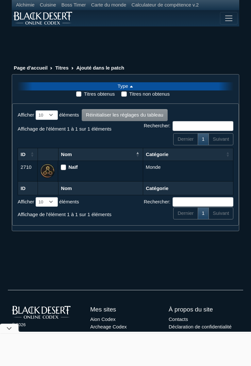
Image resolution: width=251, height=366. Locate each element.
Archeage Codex (108, 326)
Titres (62, 68)
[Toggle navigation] (229, 18)
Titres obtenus (99, 94)
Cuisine (48, 5)
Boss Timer (73, 5)
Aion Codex (103, 319)
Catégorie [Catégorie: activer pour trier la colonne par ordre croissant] (157, 154)
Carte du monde (108, 5)
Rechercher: (188, 126)
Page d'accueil (31, 68)
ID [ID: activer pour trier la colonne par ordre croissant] (23, 154)
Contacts (178, 319)
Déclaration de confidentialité (200, 326)
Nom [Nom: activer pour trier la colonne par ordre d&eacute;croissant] (66, 154)
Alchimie (25, 5)
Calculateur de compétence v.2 (165, 5)
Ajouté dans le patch (100, 68)
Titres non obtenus (149, 94)
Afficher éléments (48, 115)
